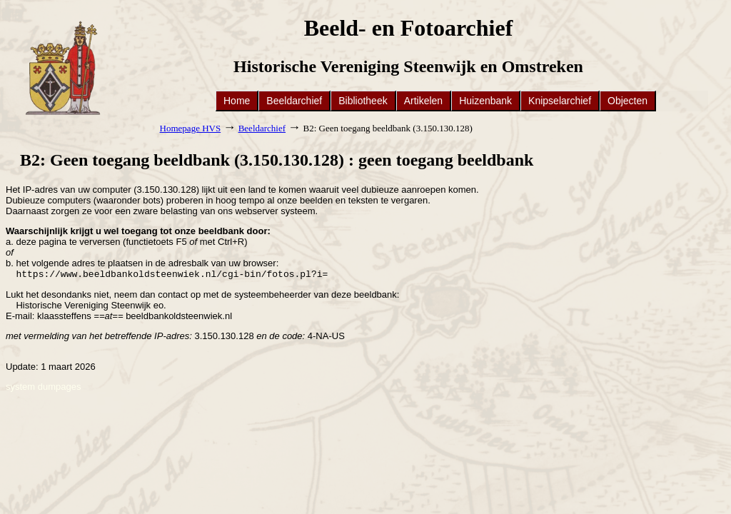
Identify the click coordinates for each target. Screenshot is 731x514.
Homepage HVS (190, 128)
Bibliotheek (363, 100)
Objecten (627, 100)
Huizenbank (485, 100)
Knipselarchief (559, 100)
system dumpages (43, 388)
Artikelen (423, 100)
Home (236, 100)
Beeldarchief (294, 100)
